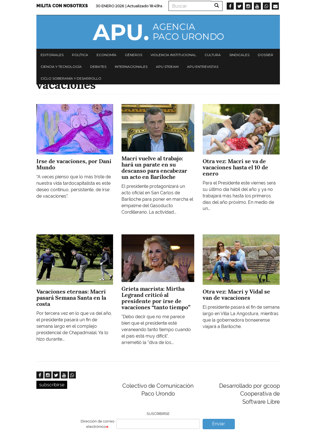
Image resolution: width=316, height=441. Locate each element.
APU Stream (167, 66)
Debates (98, 66)
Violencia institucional (173, 55)
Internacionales (131, 66)
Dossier (265, 55)
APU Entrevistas (202, 66)
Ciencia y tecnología (61, 66)
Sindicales (239, 55)
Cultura (213, 55)
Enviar (218, 423)
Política (80, 55)
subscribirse (51, 384)
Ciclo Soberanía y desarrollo (71, 78)
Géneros (133, 55)
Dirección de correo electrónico (97, 424)
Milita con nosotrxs (62, 5)
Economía (106, 55)
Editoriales (52, 55)
